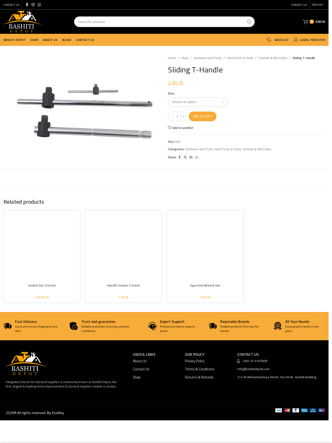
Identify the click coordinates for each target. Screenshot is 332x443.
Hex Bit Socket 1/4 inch (123, 285)
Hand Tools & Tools (240, 57)
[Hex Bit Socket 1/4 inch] (123, 243)
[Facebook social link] (27, 4)
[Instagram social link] (33, 4)
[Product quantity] (177, 116)
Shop (184, 57)
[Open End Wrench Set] (205, 243)
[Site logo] (22, 21)
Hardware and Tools (208, 57)
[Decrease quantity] (171, 116)
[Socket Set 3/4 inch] (42, 243)
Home (172, 57)
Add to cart (202, 116)
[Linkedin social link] (191, 157)
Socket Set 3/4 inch (42, 285)
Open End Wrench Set (205, 285)
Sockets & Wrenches (272, 57)
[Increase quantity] (183, 116)
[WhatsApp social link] (39, 4)
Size (171, 93)
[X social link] (185, 157)
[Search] (164, 21)
